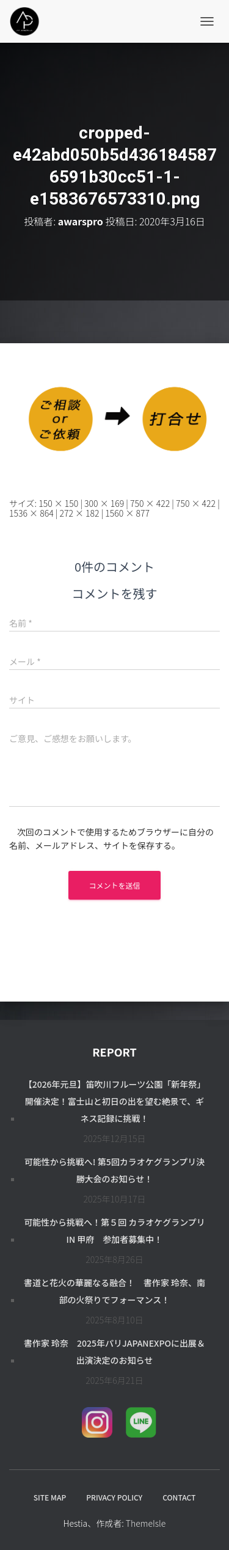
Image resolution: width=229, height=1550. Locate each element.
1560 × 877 (127, 513)
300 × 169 (104, 503)
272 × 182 (79, 513)
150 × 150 (58, 503)
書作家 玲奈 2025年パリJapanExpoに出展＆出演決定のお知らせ (114, 1351)
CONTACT (178, 1497)
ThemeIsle (146, 1523)
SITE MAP (50, 1497)
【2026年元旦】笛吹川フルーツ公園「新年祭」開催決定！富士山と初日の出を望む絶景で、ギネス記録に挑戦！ (115, 1101)
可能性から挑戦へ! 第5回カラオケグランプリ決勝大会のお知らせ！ (114, 1170)
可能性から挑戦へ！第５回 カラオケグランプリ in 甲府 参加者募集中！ (114, 1230)
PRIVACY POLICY (114, 1497)
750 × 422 (150, 503)
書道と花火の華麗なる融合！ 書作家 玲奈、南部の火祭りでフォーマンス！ (114, 1291)
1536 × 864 (31, 513)
